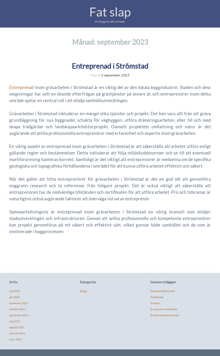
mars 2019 (15, 339)
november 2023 (18, 303)
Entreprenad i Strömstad (110, 66)
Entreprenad (21, 87)
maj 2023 (14, 321)
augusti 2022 (16, 327)
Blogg (83, 291)
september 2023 (18, 315)
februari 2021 (17, 333)
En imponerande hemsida (164, 315)
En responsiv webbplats (164, 309)
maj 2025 (14, 291)
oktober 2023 (17, 309)
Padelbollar (157, 297)
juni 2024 (14, 297)
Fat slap (110, 11)
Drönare (155, 303)
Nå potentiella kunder (162, 291)
